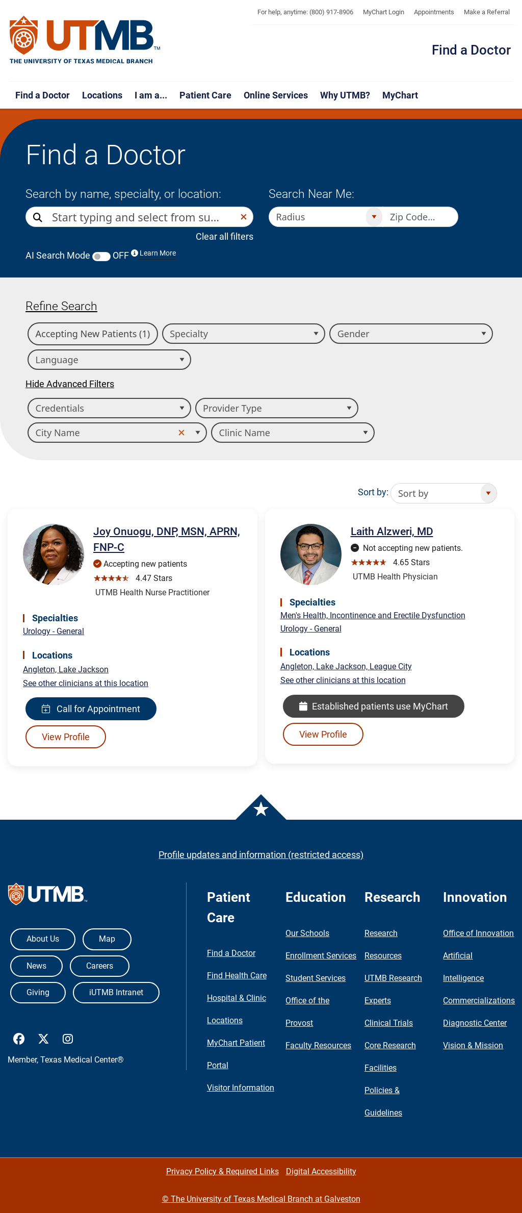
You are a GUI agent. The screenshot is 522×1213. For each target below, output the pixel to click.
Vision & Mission (473, 1045)
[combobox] (143, 216)
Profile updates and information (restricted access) (261, 854)
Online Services (276, 95)
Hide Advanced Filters (69, 383)
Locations (102, 95)
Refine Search (61, 306)
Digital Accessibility (321, 1171)
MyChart (400, 95)
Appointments (434, 12)
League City (391, 666)
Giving (38, 992)
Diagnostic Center (475, 1023)
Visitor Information (240, 1088)
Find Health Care (237, 975)
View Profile (66, 736)
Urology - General (53, 631)
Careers (99, 966)
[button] (243, 217)
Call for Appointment (91, 708)
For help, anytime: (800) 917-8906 (305, 12)
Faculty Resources (318, 1045)
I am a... (151, 95)
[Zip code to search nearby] (420, 216)
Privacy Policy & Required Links (222, 1171)
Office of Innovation (478, 933)
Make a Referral (487, 12)
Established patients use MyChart (373, 706)
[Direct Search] (38, 217)
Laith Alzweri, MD (392, 531)
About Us (43, 939)
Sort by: (373, 492)
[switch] (101, 256)
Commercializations (479, 1000)
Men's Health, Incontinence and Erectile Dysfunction (372, 615)
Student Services (315, 978)
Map (107, 939)
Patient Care (205, 95)
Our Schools (307, 933)
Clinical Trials (388, 1023)
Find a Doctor (471, 50)
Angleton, (41, 669)
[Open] (374, 216)
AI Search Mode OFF (100, 255)
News (36, 966)
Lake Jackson (84, 669)
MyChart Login (383, 12)
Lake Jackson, (343, 666)
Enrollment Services (320, 956)
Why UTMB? (345, 95)
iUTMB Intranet (116, 992)
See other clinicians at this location (85, 683)
